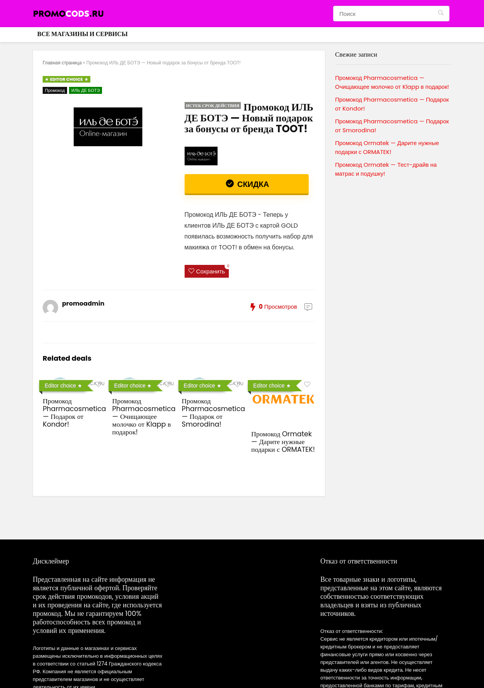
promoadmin (83, 303)
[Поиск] (440, 13)
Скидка (252, 184)
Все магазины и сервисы (82, 33)
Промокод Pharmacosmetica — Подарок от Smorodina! (213, 412)
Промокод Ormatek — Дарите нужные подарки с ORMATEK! (283, 441)
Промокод (55, 90)
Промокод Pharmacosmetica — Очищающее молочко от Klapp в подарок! (143, 416)
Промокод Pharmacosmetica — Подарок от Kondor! (74, 412)
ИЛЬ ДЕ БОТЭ (85, 90)
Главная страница (62, 62)
